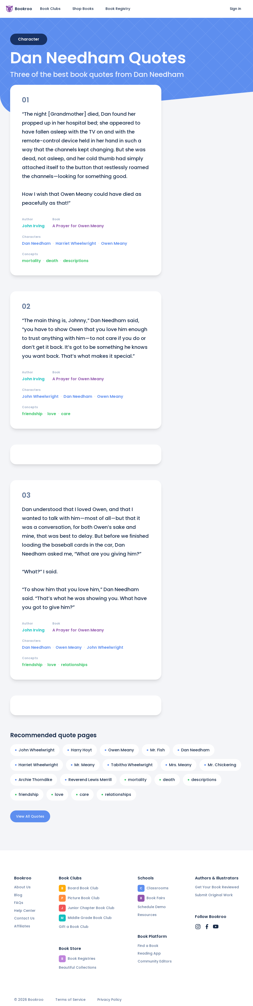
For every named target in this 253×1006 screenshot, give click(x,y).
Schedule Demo (152, 906)
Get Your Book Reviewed (217, 887)
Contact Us (24, 918)
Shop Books (83, 8)
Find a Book (148, 945)
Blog (18, 895)
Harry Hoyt (79, 750)
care (65, 414)
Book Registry (117, 8)
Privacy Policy (109, 999)
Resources (147, 914)
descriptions (75, 261)
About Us (22, 887)
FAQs (18, 902)
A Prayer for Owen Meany (78, 226)
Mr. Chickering (220, 765)
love (51, 414)
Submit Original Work (214, 895)
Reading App (149, 953)
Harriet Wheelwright (76, 243)
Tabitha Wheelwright (130, 765)
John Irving (33, 226)
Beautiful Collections (77, 967)
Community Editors (155, 961)
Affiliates (22, 926)
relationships (74, 665)
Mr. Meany (83, 765)
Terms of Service (70, 999)
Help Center (25, 910)
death (52, 261)
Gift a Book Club (73, 926)
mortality (31, 261)
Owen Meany (114, 243)
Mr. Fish (156, 750)
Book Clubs (50, 8)
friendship (32, 414)
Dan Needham (36, 243)
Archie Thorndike (33, 779)
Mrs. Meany (178, 765)
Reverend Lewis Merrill (88, 779)
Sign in (235, 8)
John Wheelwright (40, 396)
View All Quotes (30, 816)
